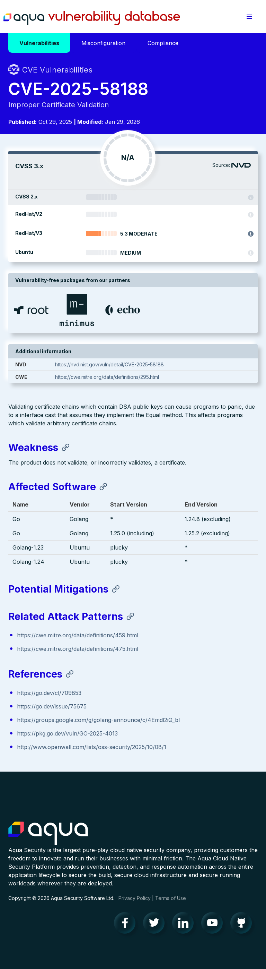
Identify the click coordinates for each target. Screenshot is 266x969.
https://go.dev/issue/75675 (52, 706)
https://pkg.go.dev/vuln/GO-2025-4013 (67, 733)
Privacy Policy (134, 898)
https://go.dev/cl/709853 (49, 692)
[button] (249, 16)
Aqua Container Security (48, 834)
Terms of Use (170, 898)
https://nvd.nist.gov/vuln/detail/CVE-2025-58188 (109, 364)
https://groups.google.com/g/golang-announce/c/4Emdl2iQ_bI (98, 719)
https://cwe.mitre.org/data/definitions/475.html (77, 648)
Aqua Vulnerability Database (91, 18)
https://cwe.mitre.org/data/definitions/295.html (107, 377)
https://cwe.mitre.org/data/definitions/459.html (77, 635)
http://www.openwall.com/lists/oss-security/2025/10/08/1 (91, 746)
